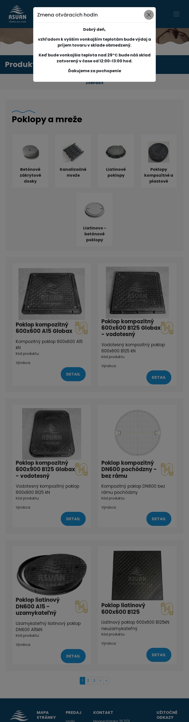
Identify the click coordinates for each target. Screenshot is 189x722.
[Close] (149, 15)
